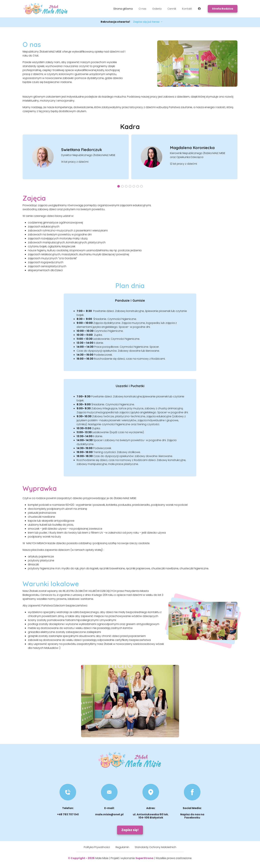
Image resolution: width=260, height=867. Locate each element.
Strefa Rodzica (222, 9)
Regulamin (122, 847)
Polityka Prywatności (97, 847)
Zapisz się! (130, 830)
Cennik (171, 9)
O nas (142, 9)
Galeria (157, 9)
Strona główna (123, 9)
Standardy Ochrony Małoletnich (155, 847)
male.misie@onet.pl (109, 814)
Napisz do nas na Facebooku (192, 816)
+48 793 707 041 (68, 814)
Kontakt (187, 9)
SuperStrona (144, 858)
